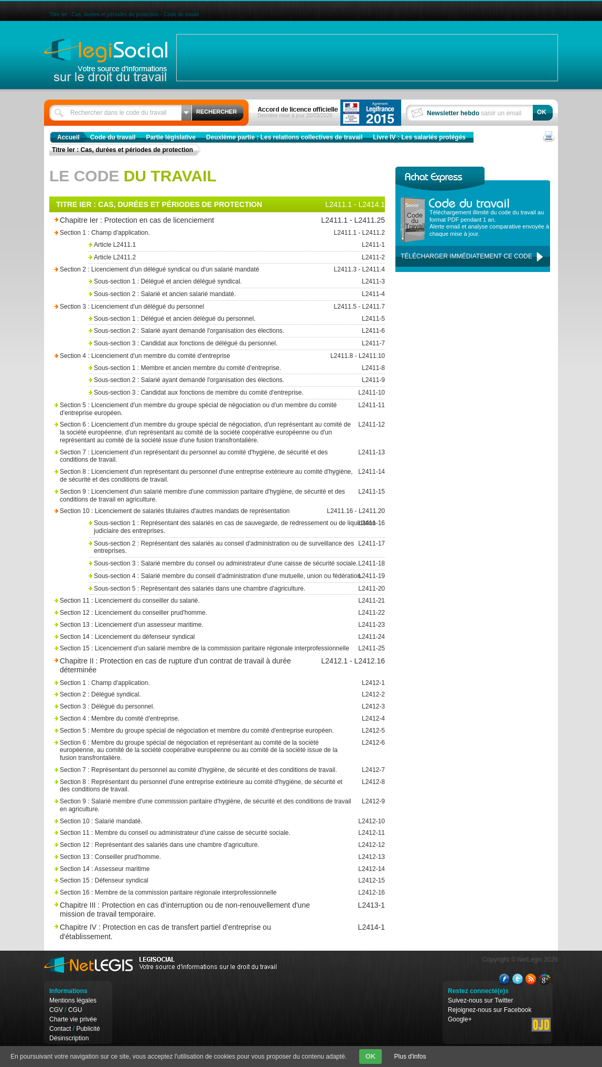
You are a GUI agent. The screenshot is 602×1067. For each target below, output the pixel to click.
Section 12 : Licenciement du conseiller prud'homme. (206, 613)
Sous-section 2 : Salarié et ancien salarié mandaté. (235, 294)
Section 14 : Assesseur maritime (206, 869)
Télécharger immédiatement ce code (466, 256)
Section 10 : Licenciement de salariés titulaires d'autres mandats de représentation (206, 511)
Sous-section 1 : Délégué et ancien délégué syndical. (235, 282)
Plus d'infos (410, 1056)
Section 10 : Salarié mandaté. (206, 821)
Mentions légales (72, 1000)
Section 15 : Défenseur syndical (206, 881)
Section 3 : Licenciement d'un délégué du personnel (206, 307)
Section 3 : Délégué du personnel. (206, 707)
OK (371, 1056)
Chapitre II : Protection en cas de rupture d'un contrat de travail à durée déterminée (192, 665)
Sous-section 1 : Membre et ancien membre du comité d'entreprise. (235, 368)
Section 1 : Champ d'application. (206, 233)
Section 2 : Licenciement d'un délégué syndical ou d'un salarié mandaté (206, 270)
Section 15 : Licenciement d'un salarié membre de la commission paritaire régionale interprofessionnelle (206, 648)
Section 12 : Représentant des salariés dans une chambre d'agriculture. (206, 845)
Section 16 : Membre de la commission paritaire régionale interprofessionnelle (206, 893)
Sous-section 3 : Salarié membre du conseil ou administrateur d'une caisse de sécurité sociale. (235, 564)
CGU (75, 1010)
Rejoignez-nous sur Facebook (489, 1010)
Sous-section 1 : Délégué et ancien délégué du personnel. (235, 319)
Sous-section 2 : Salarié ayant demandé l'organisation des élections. (235, 331)
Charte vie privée (73, 1019)
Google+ (460, 1019)
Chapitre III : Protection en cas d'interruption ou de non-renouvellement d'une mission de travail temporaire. (192, 909)
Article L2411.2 (235, 258)
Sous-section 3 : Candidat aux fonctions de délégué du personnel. (235, 343)
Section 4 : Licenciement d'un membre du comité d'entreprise (206, 356)
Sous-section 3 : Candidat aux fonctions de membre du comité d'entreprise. (235, 393)
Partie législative (171, 137)
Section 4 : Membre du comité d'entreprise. (206, 719)
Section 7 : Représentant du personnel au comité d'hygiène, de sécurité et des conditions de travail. (206, 770)
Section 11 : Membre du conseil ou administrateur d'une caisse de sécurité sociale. (206, 833)
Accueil (68, 137)
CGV (56, 1010)
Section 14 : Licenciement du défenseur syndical (206, 637)
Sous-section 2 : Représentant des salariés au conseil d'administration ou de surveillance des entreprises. (235, 547)
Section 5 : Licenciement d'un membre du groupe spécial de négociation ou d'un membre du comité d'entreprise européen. (206, 409)
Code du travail (113, 137)
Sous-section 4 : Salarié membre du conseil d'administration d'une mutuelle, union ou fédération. (235, 576)
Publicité (88, 1028)
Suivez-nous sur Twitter (480, 1000)
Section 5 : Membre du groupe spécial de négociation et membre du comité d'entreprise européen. (206, 731)
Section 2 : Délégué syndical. (206, 695)
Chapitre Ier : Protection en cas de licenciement (192, 220)
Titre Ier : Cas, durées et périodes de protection (122, 150)
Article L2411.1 (235, 245)
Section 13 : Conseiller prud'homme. (206, 857)
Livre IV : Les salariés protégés (419, 137)
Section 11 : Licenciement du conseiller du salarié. (206, 601)
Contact (60, 1028)
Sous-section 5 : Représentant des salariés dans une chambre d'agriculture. (235, 589)
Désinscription (69, 1038)
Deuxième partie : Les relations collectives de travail (284, 137)
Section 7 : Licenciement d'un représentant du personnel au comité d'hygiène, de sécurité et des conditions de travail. (206, 456)
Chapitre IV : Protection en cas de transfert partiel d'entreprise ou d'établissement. (192, 931)
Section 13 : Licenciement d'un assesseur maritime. (206, 625)
